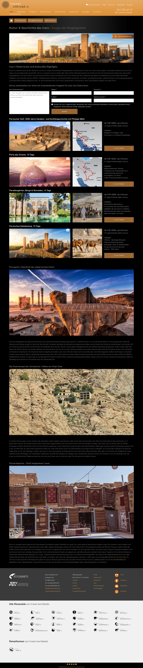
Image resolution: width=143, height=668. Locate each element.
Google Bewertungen (79, 591)
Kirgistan (32, 12)
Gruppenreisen (35, 20)
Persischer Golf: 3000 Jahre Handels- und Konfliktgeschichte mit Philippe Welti (47, 119)
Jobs (95, 583)
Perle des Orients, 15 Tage (21, 155)
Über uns (111, 5)
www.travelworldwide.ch (52, 591)
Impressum (97, 580)
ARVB (95, 574)
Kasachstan (74, 12)
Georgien (85, 12)
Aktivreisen (50, 20)
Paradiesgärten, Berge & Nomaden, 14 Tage (30, 191)
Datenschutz (97, 577)
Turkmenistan (60, 12)
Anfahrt (75, 585)
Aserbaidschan (15, 14)
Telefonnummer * (100, 97)
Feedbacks (121, 5)
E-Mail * (54, 97)
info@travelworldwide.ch (52, 588)
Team (104, 5)
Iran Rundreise (118, 560)
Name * (54, 89)
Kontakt (129, 5)
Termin (75, 583)
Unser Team (76, 588)
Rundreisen (20, 20)
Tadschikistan (45, 12)
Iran (11, 12)
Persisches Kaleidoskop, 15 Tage (24, 226)
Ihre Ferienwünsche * (16, 89)
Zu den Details (123, 148)
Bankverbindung (99, 585)
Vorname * (97, 89)
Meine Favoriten (94, 5)
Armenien (97, 12)
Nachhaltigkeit (98, 588)
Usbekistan (21, 12)
